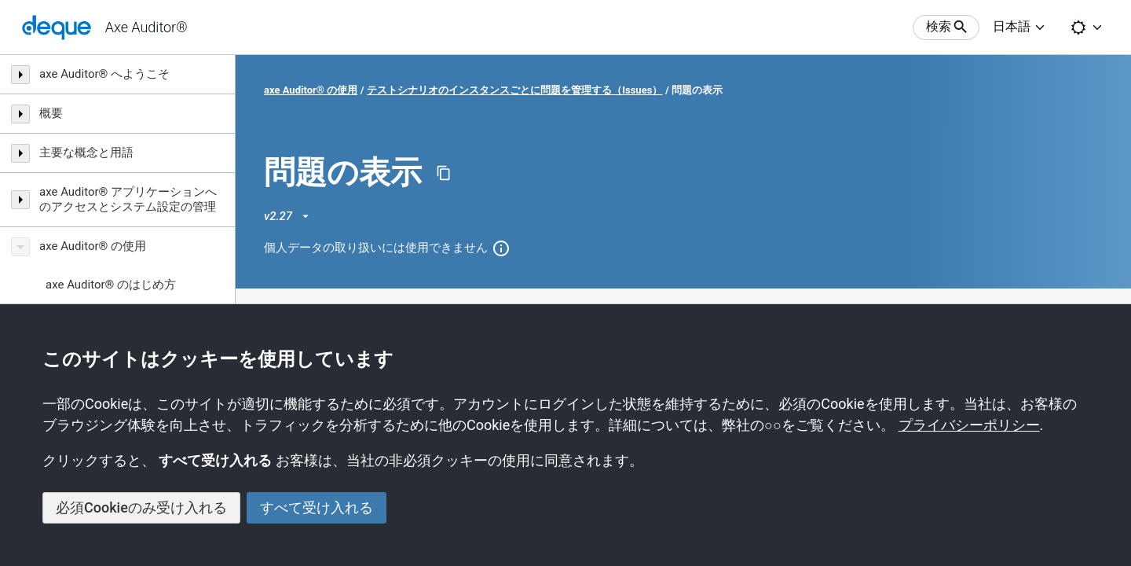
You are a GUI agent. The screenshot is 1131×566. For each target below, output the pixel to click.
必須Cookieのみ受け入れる (141, 507)
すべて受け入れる (316, 507)
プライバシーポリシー (969, 425)
